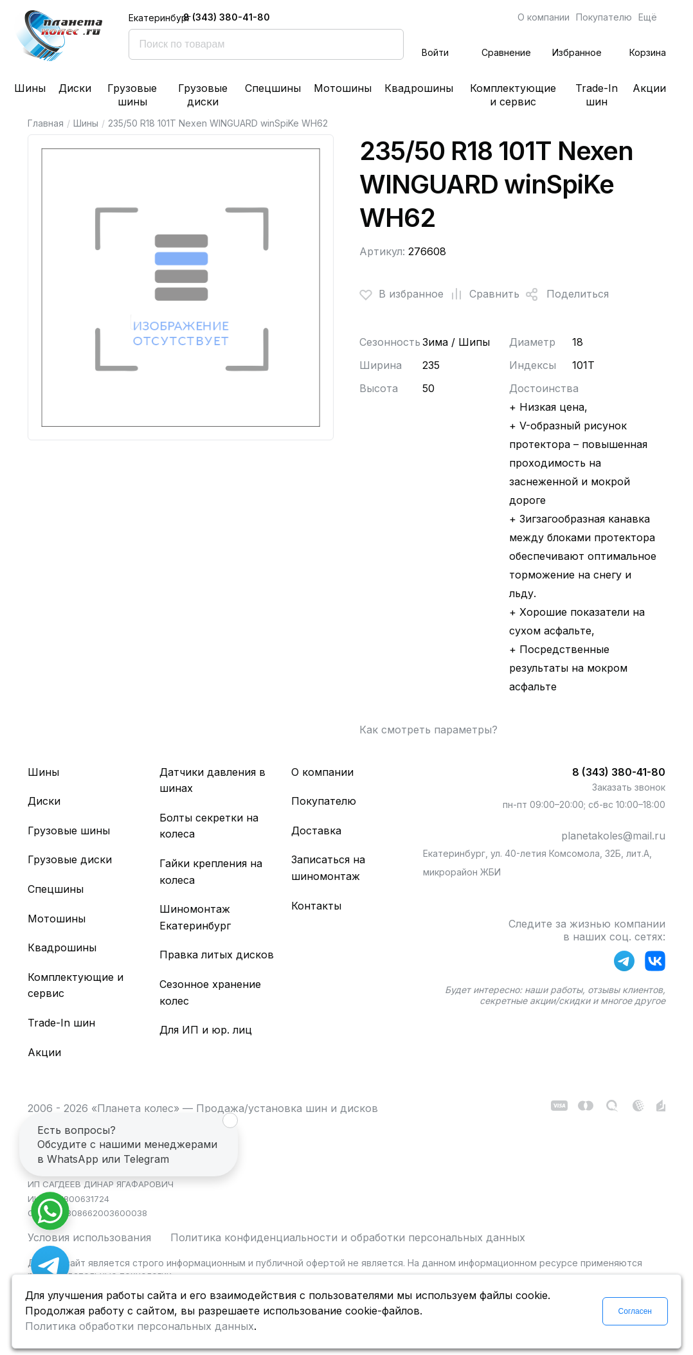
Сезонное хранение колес (210, 992)
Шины (30, 88)
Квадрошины (418, 88)
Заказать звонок (628, 787)
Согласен (635, 1311)
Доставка (316, 830)
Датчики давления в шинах (212, 780)
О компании (544, 17)
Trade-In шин (596, 95)
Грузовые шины (132, 95)
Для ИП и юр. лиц (205, 1029)
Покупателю (604, 17)
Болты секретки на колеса (208, 826)
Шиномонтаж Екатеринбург (195, 917)
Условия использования (89, 1237)
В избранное (401, 294)
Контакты (316, 905)
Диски (75, 88)
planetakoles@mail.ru (613, 835)
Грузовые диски (203, 95)
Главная (46, 123)
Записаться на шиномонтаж (328, 868)
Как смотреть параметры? (428, 729)
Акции (649, 88)
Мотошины (343, 88)
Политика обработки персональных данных (139, 1326)
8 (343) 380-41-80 (226, 17)
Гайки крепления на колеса (210, 871)
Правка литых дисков (216, 954)
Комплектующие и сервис (513, 95)
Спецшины (273, 88)
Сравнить (481, 294)
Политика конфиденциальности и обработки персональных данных (347, 1237)
